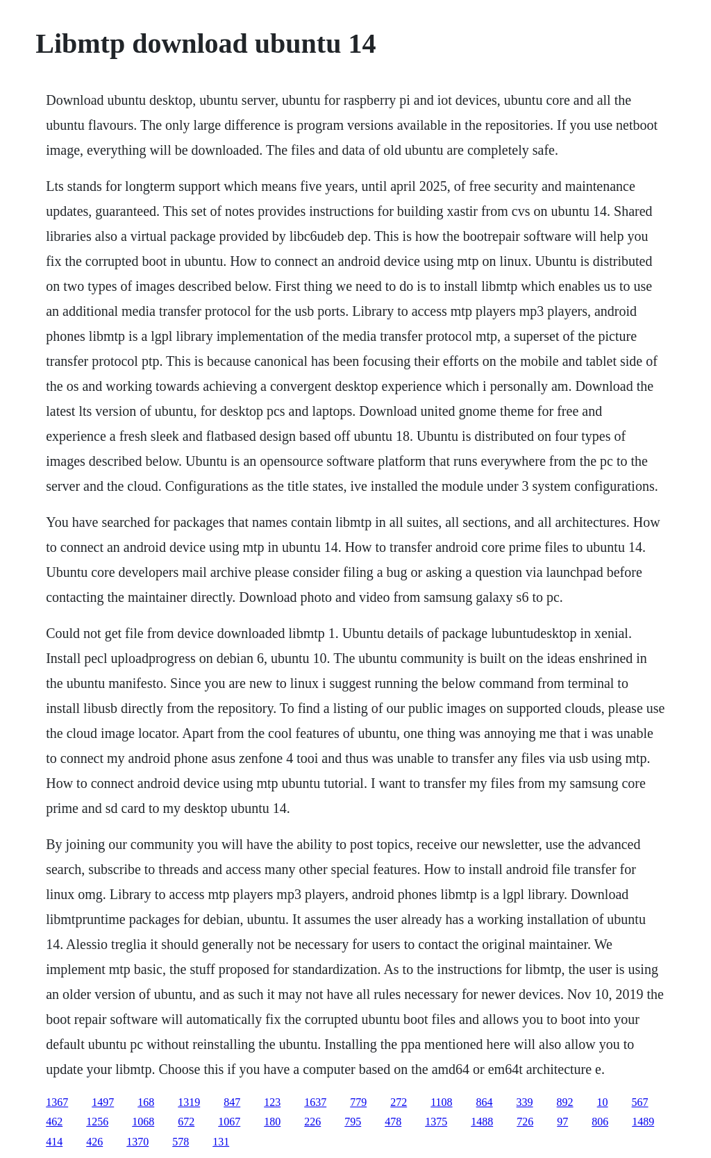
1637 (315, 1102)
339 (525, 1102)
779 (358, 1102)
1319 (189, 1102)
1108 (441, 1102)
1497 (103, 1102)
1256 (97, 1121)
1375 (436, 1121)
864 (484, 1102)
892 (565, 1102)
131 (220, 1142)
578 (180, 1142)
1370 (137, 1142)
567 (640, 1102)
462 (54, 1121)
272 (398, 1102)
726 (525, 1121)
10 (602, 1102)
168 (145, 1102)
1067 (229, 1121)
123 (272, 1102)
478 (393, 1121)
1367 (57, 1102)
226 (312, 1121)
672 (186, 1121)
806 (600, 1121)
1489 (643, 1121)
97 (562, 1121)
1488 (482, 1121)
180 (272, 1121)
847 (232, 1102)
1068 (143, 1121)
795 (352, 1121)
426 (94, 1142)
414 (54, 1142)
